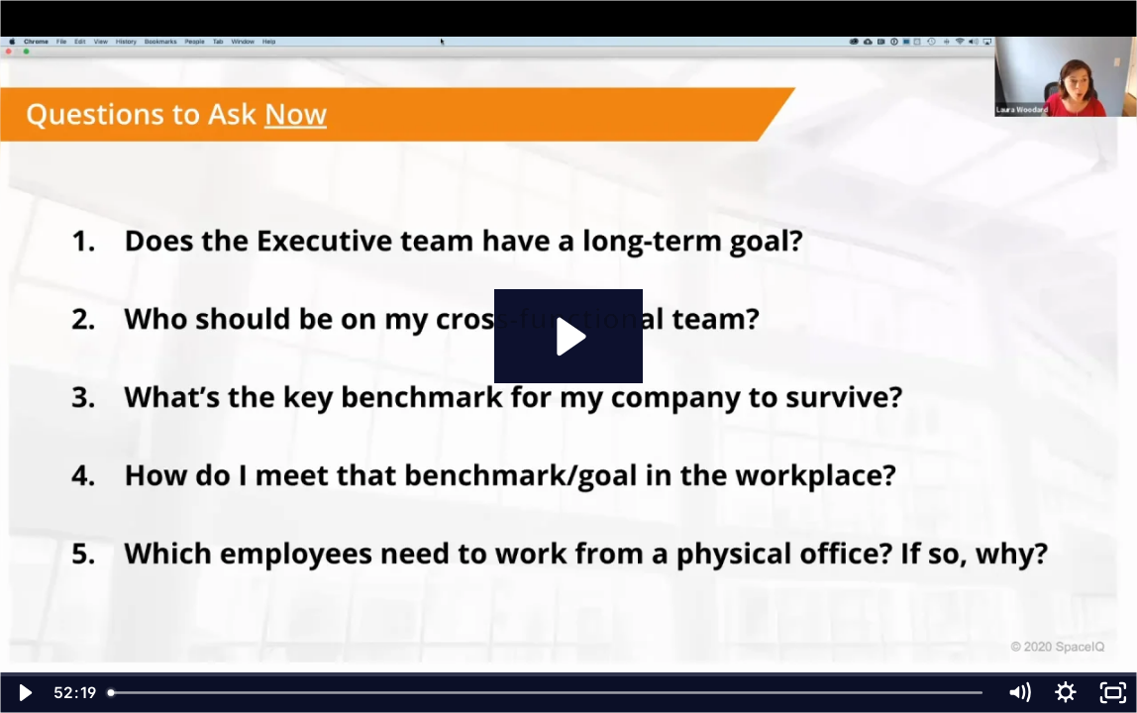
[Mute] (1019, 692)
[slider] (547, 692)
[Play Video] (24, 692)
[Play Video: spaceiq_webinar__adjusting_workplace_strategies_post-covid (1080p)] (568, 336)
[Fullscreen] (1113, 692)
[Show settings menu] (1065, 692)
